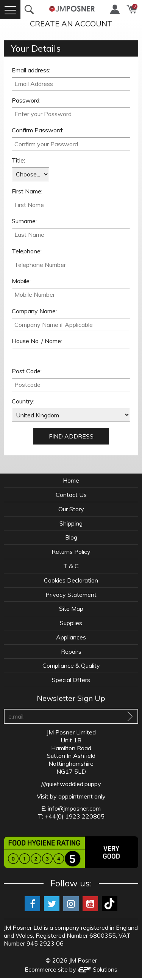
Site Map (71, 608)
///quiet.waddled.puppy (71, 784)
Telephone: (27, 251)
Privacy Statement (71, 594)
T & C (71, 566)
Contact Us (71, 494)
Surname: (24, 221)
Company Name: (34, 311)
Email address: (31, 70)
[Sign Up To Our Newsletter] (129, 716)
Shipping (71, 523)
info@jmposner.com (74, 808)
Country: (23, 401)
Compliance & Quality (71, 665)
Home (71, 480)
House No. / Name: (37, 341)
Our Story (71, 509)
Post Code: (27, 371)
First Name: (27, 191)
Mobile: (21, 281)
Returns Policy (71, 551)
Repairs (71, 651)
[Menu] (10, 9)
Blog (71, 537)
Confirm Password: (37, 130)
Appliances (71, 637)
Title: (18, 160)
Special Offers (71, 680)
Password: (26, 100)
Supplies (71, 623)
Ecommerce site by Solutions (71, 969)
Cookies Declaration (71, 580)
